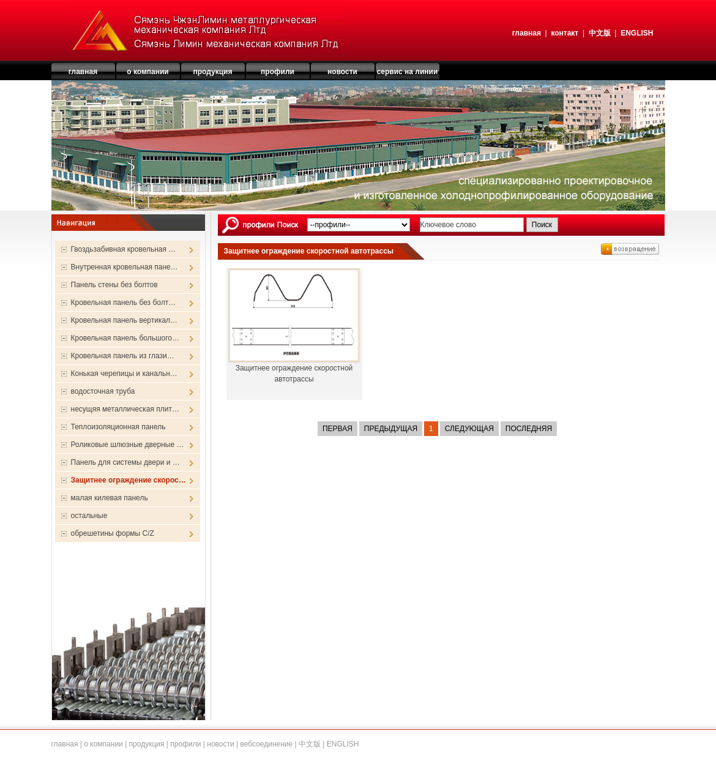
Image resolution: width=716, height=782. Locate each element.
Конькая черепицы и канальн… (124, 373)
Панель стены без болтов (114, 284)
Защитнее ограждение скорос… (128, 480)
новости (220, 744)
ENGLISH (637, 33)
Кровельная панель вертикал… (124, 320)
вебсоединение (266, 744)
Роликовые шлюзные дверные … (127, 444)
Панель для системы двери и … (125, 462)
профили (185, 744)
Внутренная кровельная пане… (124, 267)
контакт (564, 33)
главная (526, 33)
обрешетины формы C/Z (112, 533)
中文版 (600, 33)
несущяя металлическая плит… (125, 409)
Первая (337, 428)
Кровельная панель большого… (125, 338)
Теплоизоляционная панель (118, 427)
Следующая (469, 428)
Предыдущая (390, 428)
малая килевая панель (109, 498)
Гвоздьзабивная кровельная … (123, 249)
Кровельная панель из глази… (122, 356)
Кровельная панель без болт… (123, 302)
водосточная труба (103, 391)
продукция (147, 744)
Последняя (528, 428)
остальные (89, 515)
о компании (103, 744)
